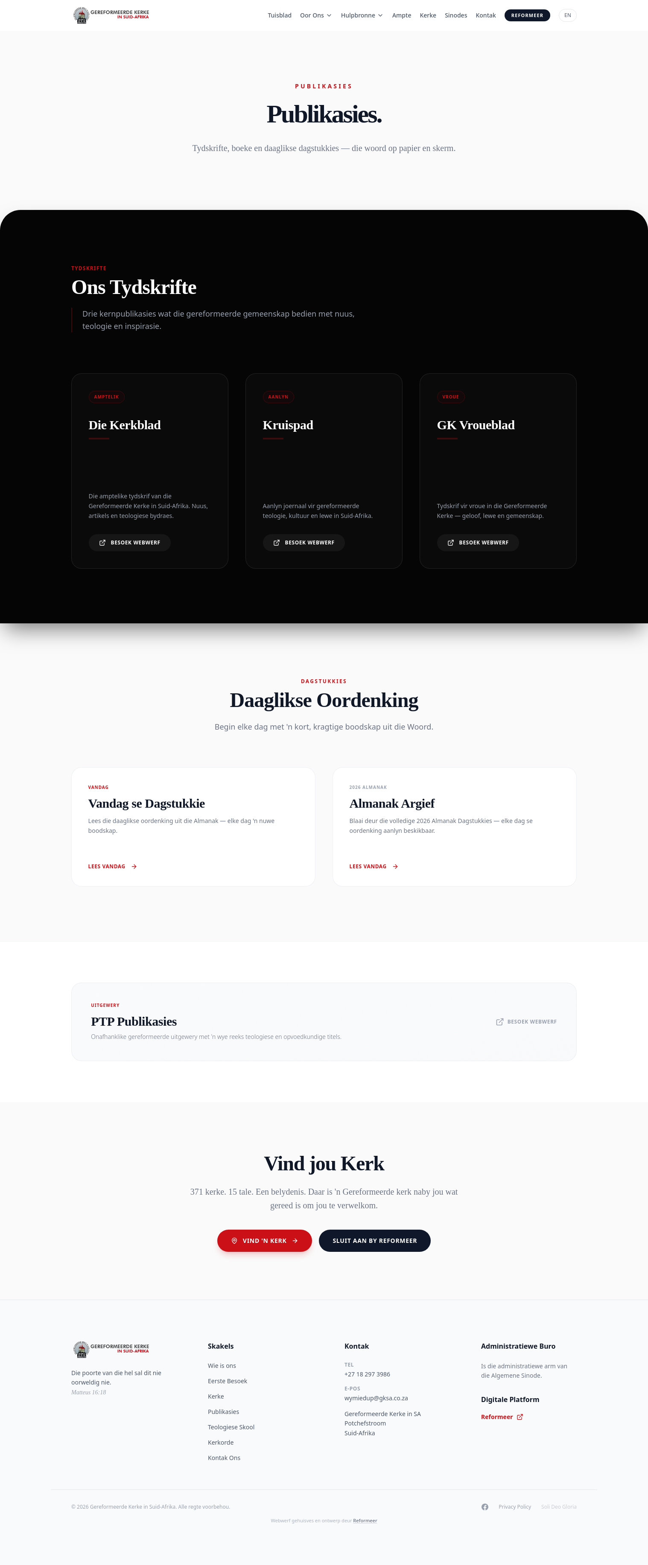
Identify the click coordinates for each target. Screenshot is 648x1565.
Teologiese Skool (231, 1427)
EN (567, 15)
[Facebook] (485, 1507)
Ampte (402, 15)
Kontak (486, 15)
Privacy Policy (515, 1507)
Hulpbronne (362, 15)
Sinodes (456, 15)
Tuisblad (280, 15)
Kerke (428, 15)
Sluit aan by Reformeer (375, 1240)
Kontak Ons (224, 1458)
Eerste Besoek (227, 1381)
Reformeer (527, 15)
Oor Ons (316, 15)
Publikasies (223, 1412)
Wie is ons (222, 1365)
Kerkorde (221, 1442)
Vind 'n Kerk (265, 1240)
